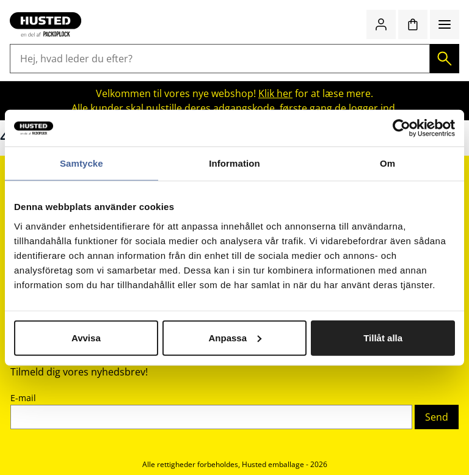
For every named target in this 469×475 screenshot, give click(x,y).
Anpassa (234, 337)
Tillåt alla (382, 337)
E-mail (23, 398)
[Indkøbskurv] (412, 24)
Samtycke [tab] (81, 163)
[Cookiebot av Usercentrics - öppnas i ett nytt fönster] (401, 128)
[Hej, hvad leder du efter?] (220, 58)
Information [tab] (234, 163)
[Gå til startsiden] (45, 24)
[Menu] (444, 24)
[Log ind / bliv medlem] (381, 24)
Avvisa (86, 337)
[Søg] (444, 58)
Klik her (275, 93)
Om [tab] (387, 163)
